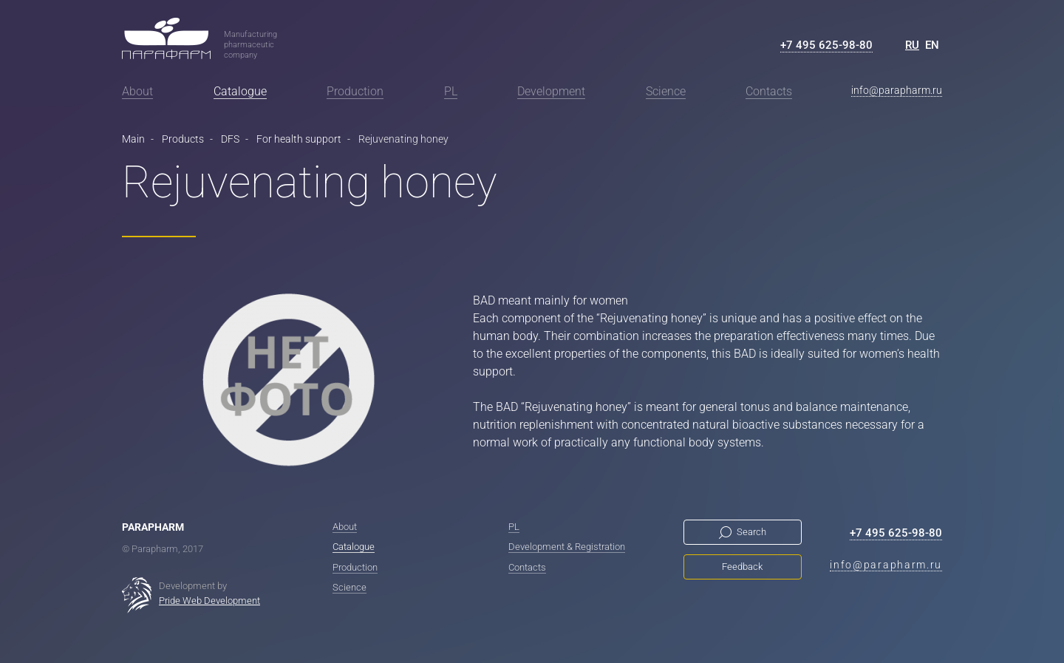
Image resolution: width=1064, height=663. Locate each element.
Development (551, 91)
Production (355, 91)
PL (450, 91)
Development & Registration (566, 546)
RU (912, 45)
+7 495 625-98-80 (826, 45)
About (137, 91)
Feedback (742, 566)
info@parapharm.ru (896, 90)
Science (666, 91)
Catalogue (240, 91)
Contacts (769, 91)
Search (751, 531)
